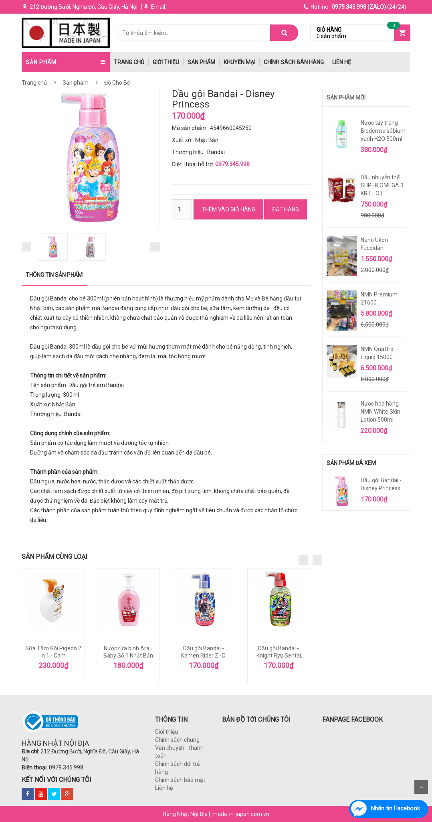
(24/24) (354, 7)
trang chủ (129, 62)
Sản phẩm (201, 62)
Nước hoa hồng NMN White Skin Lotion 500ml (380, 411)
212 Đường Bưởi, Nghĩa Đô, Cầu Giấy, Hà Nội (79, 7)
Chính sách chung (177, 740)
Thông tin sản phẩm (54, 275)
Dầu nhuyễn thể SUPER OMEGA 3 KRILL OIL (382, 185)
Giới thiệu (166, 62)
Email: (154, 7)
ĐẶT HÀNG (285, 209)
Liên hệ (341, 62)
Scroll (421, 787)
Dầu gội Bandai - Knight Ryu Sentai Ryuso (278, 655)
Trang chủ (34, 82)
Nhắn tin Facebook (395, 808)
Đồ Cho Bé (116, 82)
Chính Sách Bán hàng (294, 62)
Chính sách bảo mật (180, 780)
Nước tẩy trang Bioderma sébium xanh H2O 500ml (383, 131)
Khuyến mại (239, 62)
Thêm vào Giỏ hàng (228, 209)
